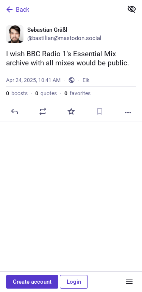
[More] (128, 112)
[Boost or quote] (42, 111)
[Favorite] (71, 111)
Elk (86, 80)
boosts (17, 93)
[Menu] (129, 282)
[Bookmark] (99, 111)
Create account (32, 281)
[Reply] (14, 111)
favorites (77, 93)
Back (17, 9)
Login (74, 281)
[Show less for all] (132, 9)
